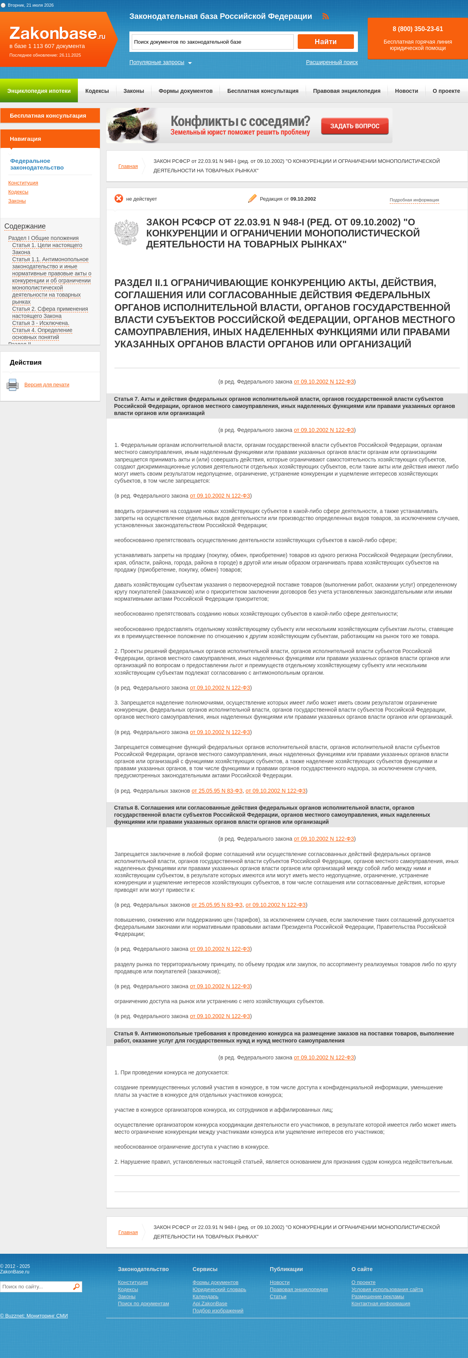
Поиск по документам (143, 1303)
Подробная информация (414, 199)
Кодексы (97, 91)
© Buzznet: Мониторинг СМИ (34, 1316)
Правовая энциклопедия (346, 91)
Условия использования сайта (387, 1289)
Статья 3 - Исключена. (40, 323)
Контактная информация (381, 1303)
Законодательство (143, 1269)
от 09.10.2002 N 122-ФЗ (324, 381)
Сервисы (205, 1269)
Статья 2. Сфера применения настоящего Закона (50, 312)
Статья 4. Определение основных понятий (42, 333)
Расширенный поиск (332, 62)
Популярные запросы (156, 62)
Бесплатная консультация (262, 91)
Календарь (206, 1296)
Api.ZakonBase (210, 1303)
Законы (133, 91)
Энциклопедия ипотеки (39, 91)
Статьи (278, 1296)
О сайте (362, 1269)
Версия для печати (46, 384)
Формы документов (185, 91)
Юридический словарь (219, 1289)
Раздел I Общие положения (43, 238)
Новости (406, 91)
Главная (128, 166)
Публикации (286, 1269)
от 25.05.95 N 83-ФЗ (217, 791)
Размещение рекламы (378, 1296)
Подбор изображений (218, 1311)
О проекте (446, 91)
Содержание (25, 226)
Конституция (23, 183)
